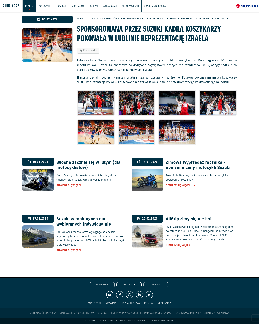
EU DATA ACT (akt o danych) (156, 313)
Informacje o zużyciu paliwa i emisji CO (83, 313)
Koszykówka (90, 50)
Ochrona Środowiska (43, 313)
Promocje (61, 5)
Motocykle (44, 5)
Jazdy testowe (132, 304)
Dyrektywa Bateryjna (188, 313)
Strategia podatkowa (216, 313)
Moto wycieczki (130, 5)
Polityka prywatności (124, 313)
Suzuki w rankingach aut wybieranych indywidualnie (83, 221)
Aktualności (110, 5)
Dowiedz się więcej (68, 185)
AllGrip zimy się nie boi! (189, 219)
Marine (156, 284)
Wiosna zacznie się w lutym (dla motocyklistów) (88, 165)
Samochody (102, 284)
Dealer (29, 5)
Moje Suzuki (78, 5)
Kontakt (94, 5)
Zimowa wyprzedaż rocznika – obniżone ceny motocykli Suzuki (198, 165)
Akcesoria (164, 304)
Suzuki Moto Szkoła (155, 5)
